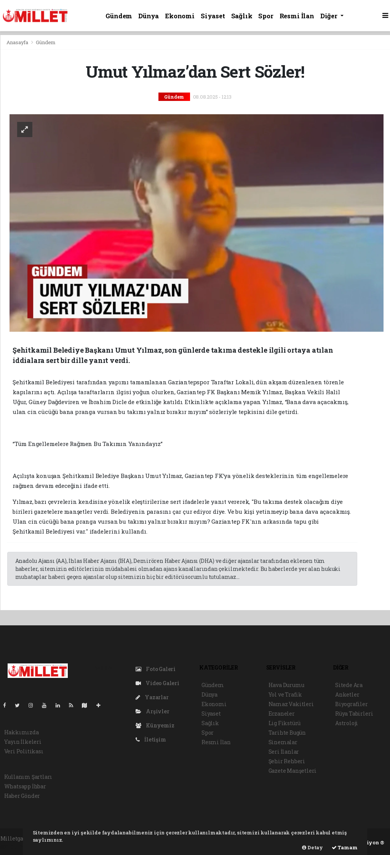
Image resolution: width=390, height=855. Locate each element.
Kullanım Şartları (28, 776)
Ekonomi (180, 16)
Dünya (148, 16)
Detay (312, 847)
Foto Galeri (156, 669)
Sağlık (242, 16)
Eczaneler (282, 713)
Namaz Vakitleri (291, 704)
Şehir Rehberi (287, 761)
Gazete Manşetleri (293, 770)
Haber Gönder (22, 795)
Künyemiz (155, 725)
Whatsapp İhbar (25, 786)
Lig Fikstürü (285, 723)
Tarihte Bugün (287, 732)
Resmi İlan (297, 16)
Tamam (345, 847)
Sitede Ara (349, 685)
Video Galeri (157, 683)
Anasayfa (17, 42)
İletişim (151, 739)
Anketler (347, 694)
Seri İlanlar (284, 751)
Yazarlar (152, 697)
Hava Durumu (286, 685)
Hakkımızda (21, 732)
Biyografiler (351, 704)
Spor (265, 16)
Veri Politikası (23, 751)
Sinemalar (283, 742)
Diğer (329, 16)
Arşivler (152, 711)
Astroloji (346, 723)
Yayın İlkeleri (23, 741)
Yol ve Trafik (285, 694)
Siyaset (213, 16)
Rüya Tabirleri (354, 713)
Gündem (118, 16)
